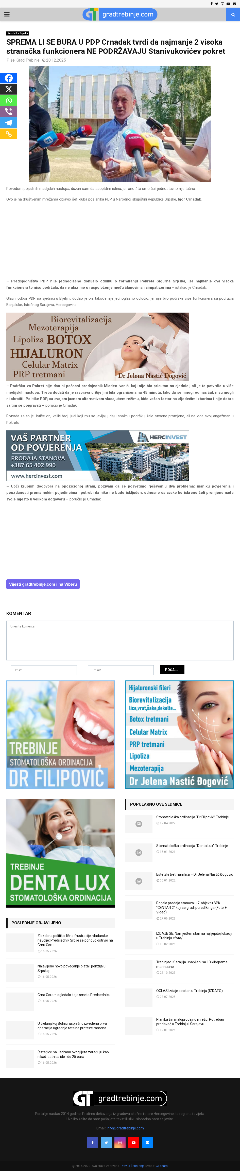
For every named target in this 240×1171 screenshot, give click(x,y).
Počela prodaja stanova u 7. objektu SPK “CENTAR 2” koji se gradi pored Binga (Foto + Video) (191, 907)
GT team (162, 1166)
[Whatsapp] (9, 100)
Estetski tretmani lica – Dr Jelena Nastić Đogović (194, 874)
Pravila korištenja (133, 1166)
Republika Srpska (18, 33)
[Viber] (9, 111)
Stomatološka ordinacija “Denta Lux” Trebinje (192, 846)
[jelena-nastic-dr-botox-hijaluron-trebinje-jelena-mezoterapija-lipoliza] (97, 379)
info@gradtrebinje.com (125, 1128)
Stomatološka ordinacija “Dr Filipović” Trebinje (192, 817)
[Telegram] (9, 122)
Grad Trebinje (28, 60)
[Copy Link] (9, 133)
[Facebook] (9, 78)
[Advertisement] (120, 242)
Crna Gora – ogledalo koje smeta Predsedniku (74, 995)
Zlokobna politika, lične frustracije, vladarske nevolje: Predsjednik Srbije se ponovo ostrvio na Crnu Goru (75, 940)
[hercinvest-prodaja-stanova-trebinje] (97, 479)
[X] (9, 89)
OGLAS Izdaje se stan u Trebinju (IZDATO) (189, 991)
